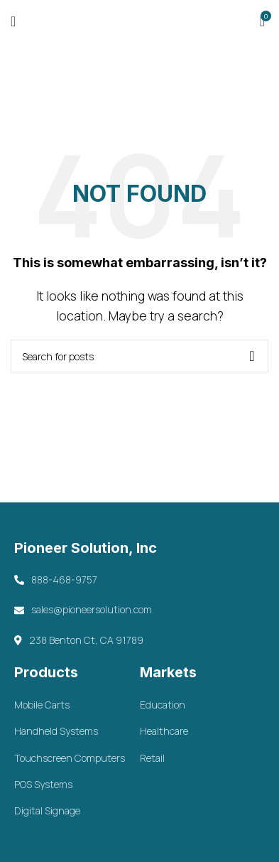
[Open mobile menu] (13, 21)
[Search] (139, 356)
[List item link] (76, 705)
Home (107, 99)
